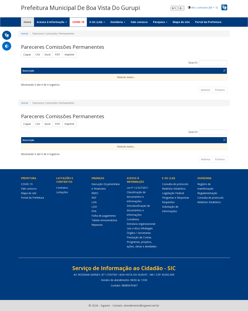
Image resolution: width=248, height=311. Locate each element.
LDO (94, 206)
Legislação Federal (173, 193)
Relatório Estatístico (174, 188)
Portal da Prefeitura (208, 22)
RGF (94, 197)
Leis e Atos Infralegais (140, 228)
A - (181, 8)
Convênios (133, 219)
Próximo (220, 90)
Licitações (62, 192)
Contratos (62, 187)
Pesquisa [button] (160, 22)
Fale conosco (139, 22)
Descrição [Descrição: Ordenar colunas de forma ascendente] (28, 70)
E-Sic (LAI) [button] (97, 22)
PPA (94, 211)
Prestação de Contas (139, 237)
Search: (207, 63)
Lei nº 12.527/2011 (138, 187)
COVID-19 (78, 22)
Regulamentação (207, 193)
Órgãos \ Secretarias (139, 233)
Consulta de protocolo (175, 184)
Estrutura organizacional (141, 224)
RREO (95, 193)
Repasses (97, 224)
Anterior (205, 90)
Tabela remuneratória (104, 220)
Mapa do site (181, 22)
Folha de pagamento (104, 215)
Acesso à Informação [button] (52, 22)
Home (29, 22)
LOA (94, 202)
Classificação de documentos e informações (136, 196)
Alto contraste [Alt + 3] (204, 7)
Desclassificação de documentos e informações (138, 210)
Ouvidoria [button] (117, 22)
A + (174, 8)
